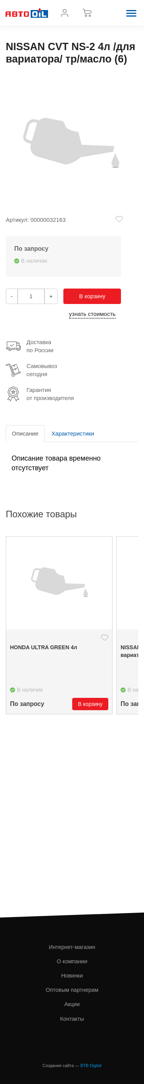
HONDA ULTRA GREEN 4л (43, 647)
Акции (71, 1004)
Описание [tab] (25, 433)
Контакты (72, 1019)
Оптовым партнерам (72, 990)
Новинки (72, 976)
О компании (72, 961)
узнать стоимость (92, 314)
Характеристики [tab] (72, 433)
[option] (59, 625)
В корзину (92, 296)
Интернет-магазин (72, 947)
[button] (131, 13)
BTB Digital (90, 1065)
